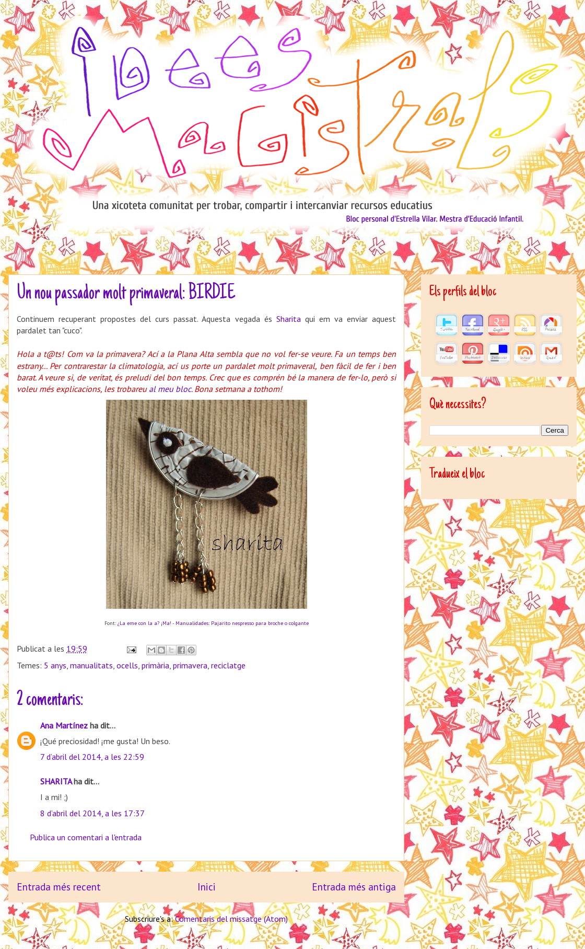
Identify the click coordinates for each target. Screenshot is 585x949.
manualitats (91, 665)
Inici (206, 886)
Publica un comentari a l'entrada (86, 837)
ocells (127, 665)
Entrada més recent (59, 886)
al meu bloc (170, 389)
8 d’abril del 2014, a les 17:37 (92, 813)
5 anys (55, 665)
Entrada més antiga (354, 886)
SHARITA (56, 781)
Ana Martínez (64, 725)
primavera (190, 665)
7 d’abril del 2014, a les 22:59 (92, 756)
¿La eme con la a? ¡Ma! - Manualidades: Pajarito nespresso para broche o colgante (213, 623)
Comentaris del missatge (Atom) (231, 918)
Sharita (288, 319)
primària (155, 665)
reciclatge (228, 665)
